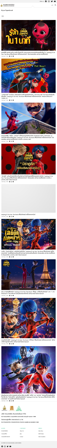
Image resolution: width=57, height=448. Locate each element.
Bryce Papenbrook (7, 10)
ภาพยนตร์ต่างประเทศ (5, 436)
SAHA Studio (41, 434)
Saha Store (40, 431)
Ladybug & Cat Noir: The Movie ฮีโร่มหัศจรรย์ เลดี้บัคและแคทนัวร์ (18, 215)
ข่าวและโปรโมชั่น (4, 431)
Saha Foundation (41, 436)
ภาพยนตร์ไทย (4, 434)
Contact (21, 436)
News (3, 16)
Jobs (21, 434)
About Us (22, 431)
